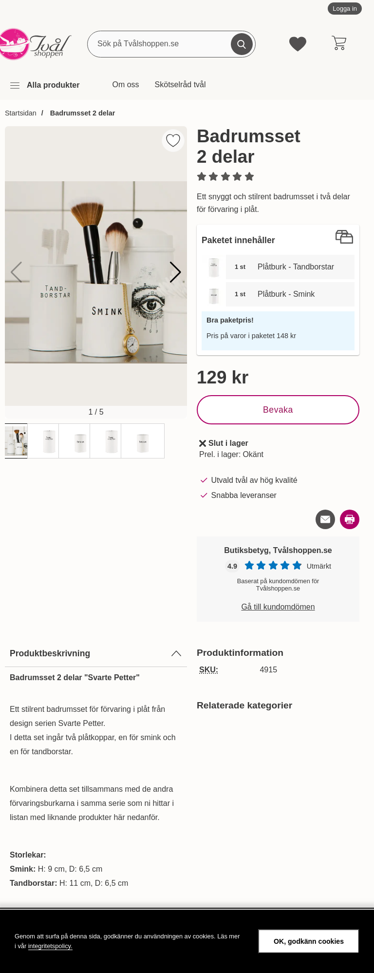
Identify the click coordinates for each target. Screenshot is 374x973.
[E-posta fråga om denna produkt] (325, 519)
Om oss (125, 84)
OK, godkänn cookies (309, 941)
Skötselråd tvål (180, 84)
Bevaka (278, 410)
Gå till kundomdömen (278, 607)
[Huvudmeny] (44, 85)
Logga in (345, 8)
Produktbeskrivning (96, 653)
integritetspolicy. (50, 946)
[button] (175, 272)
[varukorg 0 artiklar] (338, 43)
